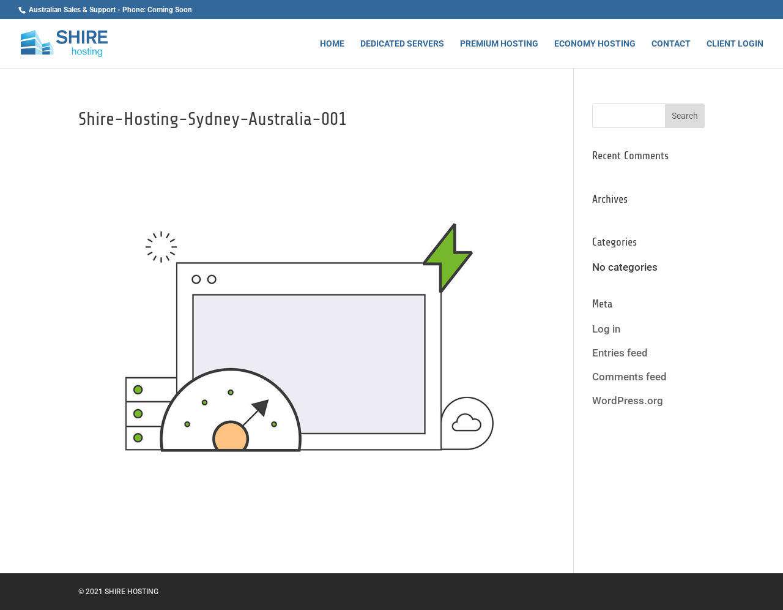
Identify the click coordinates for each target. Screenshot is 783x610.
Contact (671, 43)
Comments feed (629, 377)
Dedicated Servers (402, 43)
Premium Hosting (499, 43)
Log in (606, 329)
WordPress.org (627, 400)
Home (332, 43)
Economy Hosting (595, 43)
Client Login (735, 43)
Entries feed (620, 353)
